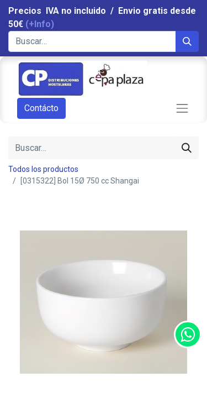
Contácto (41, 108)
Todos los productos (43, 169)
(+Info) (39, 24)
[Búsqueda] (187, 41)
